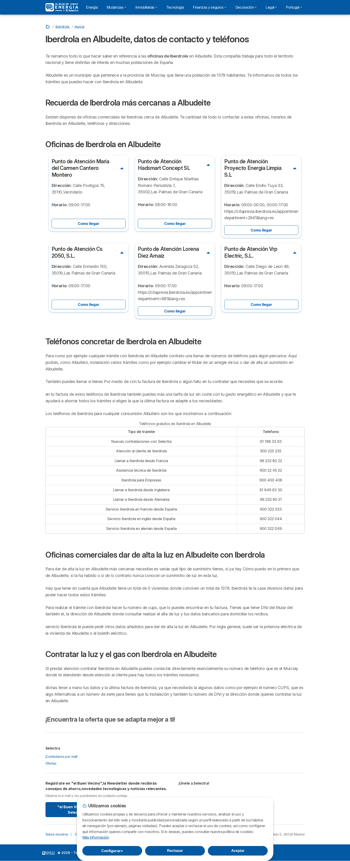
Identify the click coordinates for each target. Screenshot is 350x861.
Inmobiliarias (146, 7)
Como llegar (88, 223)
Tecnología (175, 7)
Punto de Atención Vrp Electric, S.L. (250, 252)
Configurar (112, 850)
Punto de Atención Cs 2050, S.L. (77, 252)
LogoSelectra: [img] (48, 853)
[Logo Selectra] (61, 7)
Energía (92, 7)
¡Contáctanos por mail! (61, 756)
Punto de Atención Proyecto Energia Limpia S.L (252, 168)
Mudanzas (116, 7)
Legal (271, 7)
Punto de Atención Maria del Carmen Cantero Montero (80, 168)
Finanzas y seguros (209, 7)
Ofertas (50, 763)
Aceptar (237, 851)
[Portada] (48, 26)
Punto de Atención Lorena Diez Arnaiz (168, 252)
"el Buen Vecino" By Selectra (75, 810)
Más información (95, 837)
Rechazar (175, 851)
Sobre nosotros (56, 834)
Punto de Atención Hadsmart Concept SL (164, 164)
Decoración (246, 7)
